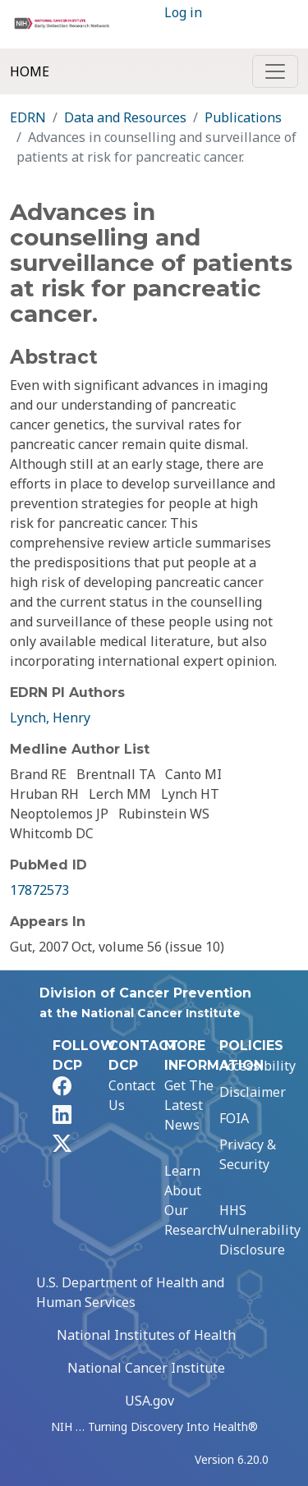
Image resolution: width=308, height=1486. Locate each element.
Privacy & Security (247, 1154)
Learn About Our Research (192, 1200)
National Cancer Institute (146, 1368)
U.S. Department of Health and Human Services (130, 1292)
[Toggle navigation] (275, 71)
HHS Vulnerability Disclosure (260, 1230)
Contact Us (131, 1095)
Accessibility (257, 1066)
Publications (243, 117)
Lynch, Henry (50, 718)
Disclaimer (252, 1092)
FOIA (234, 1118)
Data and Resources (125, 117)
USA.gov (149, 1401)
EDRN (28, 117)
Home (29, 71)
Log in (183, 12)
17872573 (39, 890)
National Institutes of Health (146, 1335)
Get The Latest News (189, 1105)
